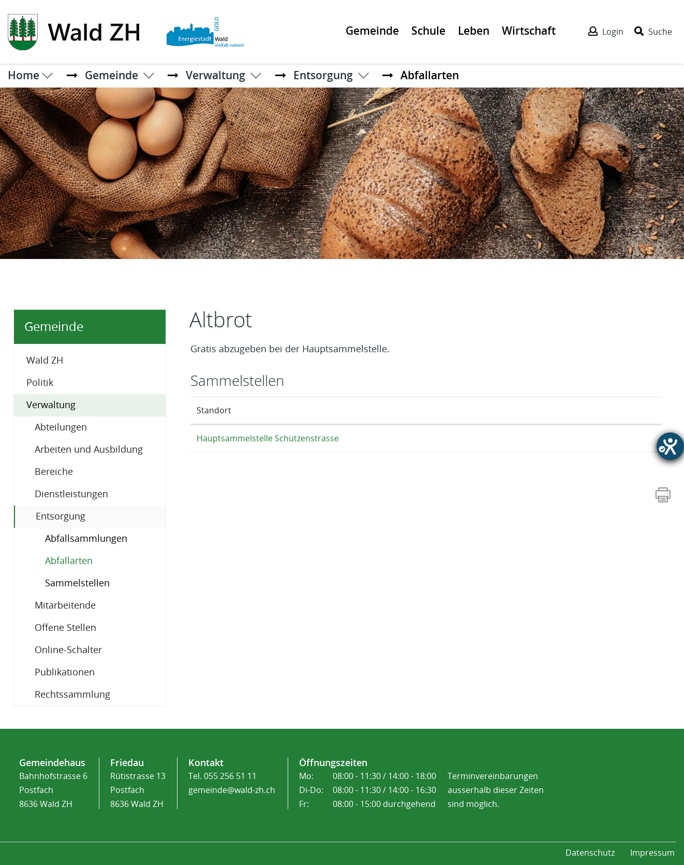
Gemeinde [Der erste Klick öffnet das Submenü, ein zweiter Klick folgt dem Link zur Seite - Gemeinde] (372, 30)
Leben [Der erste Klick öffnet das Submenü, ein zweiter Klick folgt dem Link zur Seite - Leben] (473, 30)
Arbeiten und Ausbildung (89, 449)
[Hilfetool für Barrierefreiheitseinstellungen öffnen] (670, 446)
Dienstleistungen (71, 494)
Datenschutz (590, 853)
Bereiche (54, 472)
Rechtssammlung (72, 694)
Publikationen (65, 672)
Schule (428, 30)
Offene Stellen (65, 627)
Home (23, 75)
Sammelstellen (77, 583)
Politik (39, 382)
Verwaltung (51, 405)
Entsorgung (60, 516)
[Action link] (75, 31)
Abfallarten (96, 560)
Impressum (652, 853)
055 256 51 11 (230, 776)
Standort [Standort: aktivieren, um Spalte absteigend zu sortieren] (214, 410)
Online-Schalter (68, 650)
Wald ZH (44, 360)
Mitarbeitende (65, 605)
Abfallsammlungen (86, 538)
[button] (111, 75)
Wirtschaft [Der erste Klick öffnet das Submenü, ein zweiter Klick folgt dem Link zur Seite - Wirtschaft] (529, 30)
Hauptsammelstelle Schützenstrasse (268, 438)
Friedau (127, 762)
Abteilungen (61, 427)
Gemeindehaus (52, 762)
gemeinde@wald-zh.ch (231, 790)
